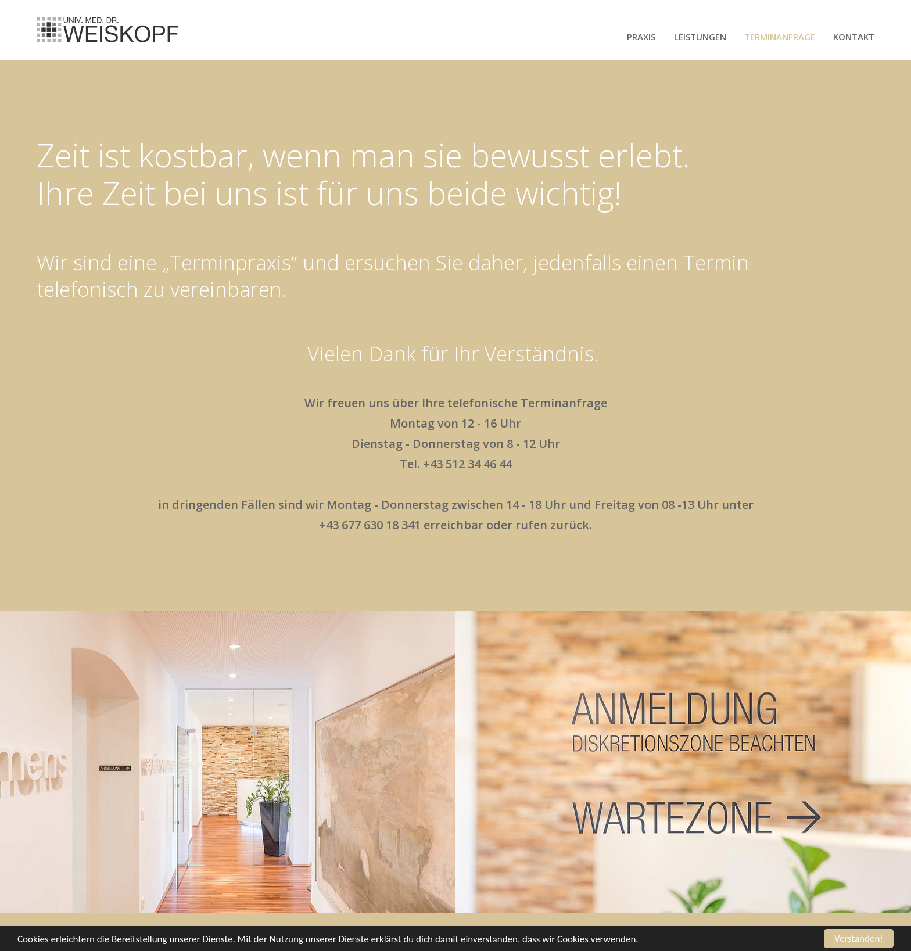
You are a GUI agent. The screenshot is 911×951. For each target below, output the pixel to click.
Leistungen (700, 36)
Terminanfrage (779, 36)
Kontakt (853, 36)
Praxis (641, 36)
